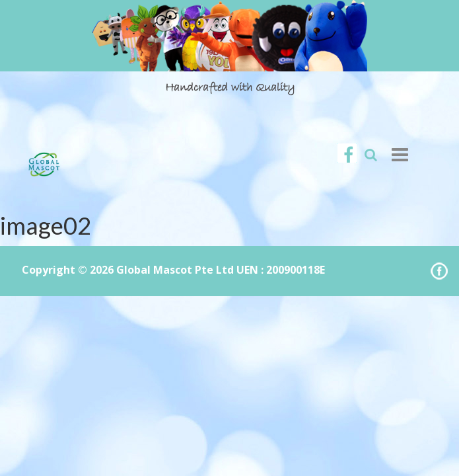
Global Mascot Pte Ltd (175, 269)
